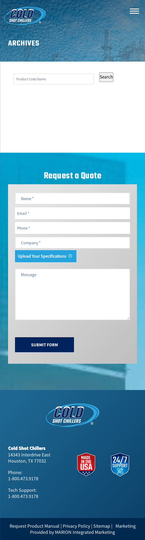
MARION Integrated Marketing (85, 532)
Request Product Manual (35, 526)
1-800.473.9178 (23, 478)
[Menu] (134, 10)
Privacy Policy (76, 526)
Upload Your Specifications (42, 256)
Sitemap (101, 526)
